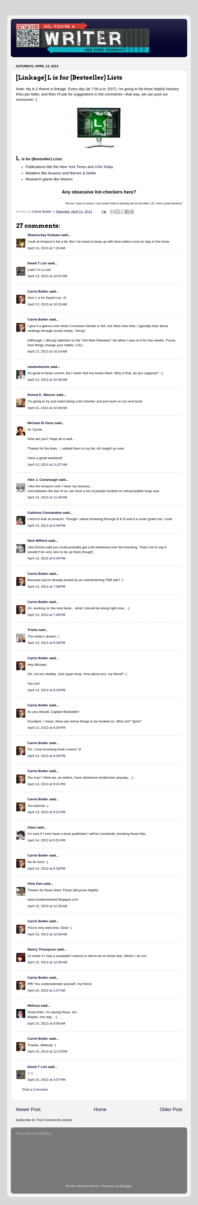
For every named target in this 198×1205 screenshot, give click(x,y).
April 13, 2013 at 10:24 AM (47, 351)
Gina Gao (35, 883)
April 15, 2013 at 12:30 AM (47, 934)
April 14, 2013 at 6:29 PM (46, 868)
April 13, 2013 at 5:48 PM (46, 525)
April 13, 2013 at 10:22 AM (47, 304)
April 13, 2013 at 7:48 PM (46, 586)
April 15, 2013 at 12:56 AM (47, 962)
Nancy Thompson (41, 949)
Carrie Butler (37, 291)
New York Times (72, 167)
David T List (37, 263)
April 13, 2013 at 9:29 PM (46, 690)
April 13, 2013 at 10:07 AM (47, 276)
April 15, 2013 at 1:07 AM (46, 990)
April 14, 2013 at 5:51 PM (46, 840)
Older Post (171, 1109)
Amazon (54, 173)
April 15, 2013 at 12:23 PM (47, 1051)
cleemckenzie (38, 367)
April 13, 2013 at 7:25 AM (46, 248)
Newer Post (28, 1109)
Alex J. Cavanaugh (42, 480)
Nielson (66, 179)
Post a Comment (35, 1089)
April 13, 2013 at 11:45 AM (47, 497)
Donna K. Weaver (41, 395)
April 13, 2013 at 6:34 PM (46, 558)
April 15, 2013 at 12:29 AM (47, 906)
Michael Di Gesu (40, 423)
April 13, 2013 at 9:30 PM (46, 728)
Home (100, 1109)
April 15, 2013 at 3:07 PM (46, 1080)
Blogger (126, 1186)
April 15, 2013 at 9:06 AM (46, 1023)
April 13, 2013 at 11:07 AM (47, 464)
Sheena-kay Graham (43, 235)
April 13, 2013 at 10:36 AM (47, 380)
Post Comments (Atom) (54, 1120)
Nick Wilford (37, 541)
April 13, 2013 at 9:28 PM (46, 643)
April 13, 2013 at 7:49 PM (46, 615)
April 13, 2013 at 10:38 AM (47, 408)
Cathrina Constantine (44, 513)
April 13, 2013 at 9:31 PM (46, 784)
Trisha (32, 630)
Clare (31, 827)
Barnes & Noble (83, 173)
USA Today (104, 167)
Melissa (33, 1005)
